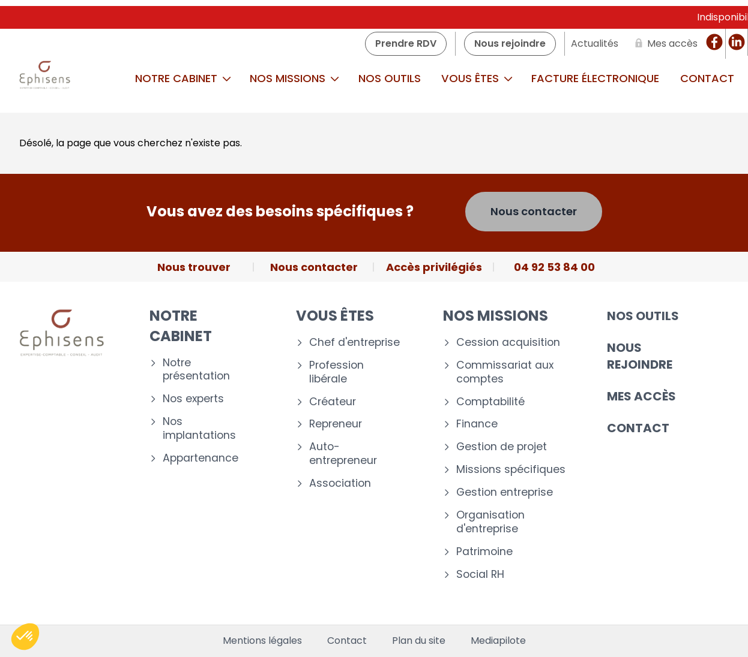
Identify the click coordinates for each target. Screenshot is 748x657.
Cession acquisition (508, 342)
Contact (638, 428)
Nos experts (193, 399)
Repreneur (335, 424)
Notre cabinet (183, 78)
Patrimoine (484, 552)
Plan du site (418, 640)
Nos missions (294, 78)
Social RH (480, 574)
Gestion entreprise (504, 492)
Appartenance (200, 458)
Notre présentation (196, 370)
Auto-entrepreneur (343, 454)
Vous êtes (477, 78)
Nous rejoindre (639, 356)
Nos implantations (199, 428)
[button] (25, 636)
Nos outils (389, 78)
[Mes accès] (664, 43)
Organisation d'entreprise (490, 522)
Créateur (332, 402)
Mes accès (641, 396)
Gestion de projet (501, 447)
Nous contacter (533, 211)
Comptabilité (490, 402)
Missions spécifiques (511, 470)
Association (340, 483)
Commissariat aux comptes (504, 372)
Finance (477, 424)
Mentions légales (262, 640)
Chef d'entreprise (354, 342)
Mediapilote (498, 640)
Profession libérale (336, 372)
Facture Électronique (595, 78)
